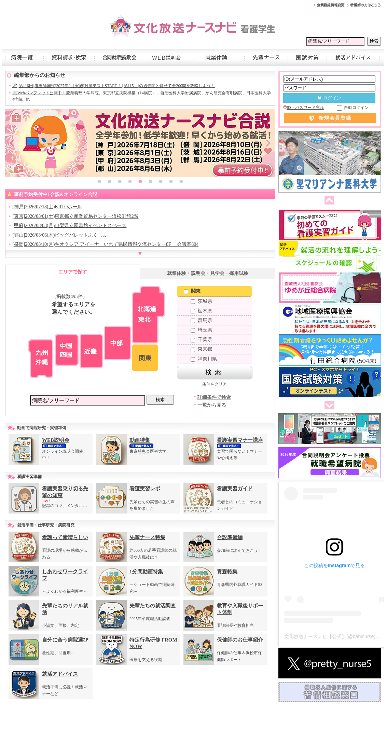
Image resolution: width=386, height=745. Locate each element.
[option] (140, 143)
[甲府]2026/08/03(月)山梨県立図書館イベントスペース (69, 225)
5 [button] (140, 182)
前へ (328, 200)
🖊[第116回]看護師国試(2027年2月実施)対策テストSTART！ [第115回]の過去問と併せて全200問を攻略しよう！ (113, 85)
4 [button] (129, 182)
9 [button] (181, 182)
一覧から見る (211, 405)
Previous (12, 143)
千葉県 (201, 339)
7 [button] (160, 182)
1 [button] (99, 182)
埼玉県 (201, 330)
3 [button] (119, 182)
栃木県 (201, 310)
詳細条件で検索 (214, 397)
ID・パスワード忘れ (303, 107)
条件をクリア (214, 384)
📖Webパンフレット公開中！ (39, 92)
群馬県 (201, 320)
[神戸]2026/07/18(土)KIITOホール (47, 206)
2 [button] (109, 182)
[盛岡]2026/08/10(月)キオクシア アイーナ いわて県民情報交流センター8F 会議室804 (105, 244)
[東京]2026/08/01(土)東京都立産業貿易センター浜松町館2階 (75, 216)
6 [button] (150, 182)
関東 (192, 291)
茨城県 (201, 301)
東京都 (201, 349)
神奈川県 (204, 359)
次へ (328, 405)
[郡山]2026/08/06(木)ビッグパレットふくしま (59, 235)
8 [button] (170, 182)
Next (268, 143)
